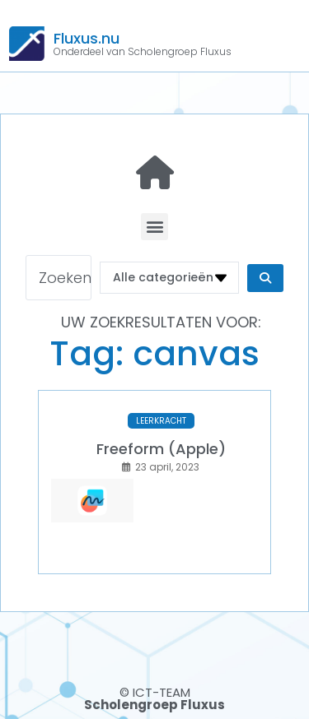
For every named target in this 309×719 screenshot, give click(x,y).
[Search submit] (265, 278)
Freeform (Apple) (161, 448)
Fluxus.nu (86, 38)
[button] (154, 226)
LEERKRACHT (161, 421)
